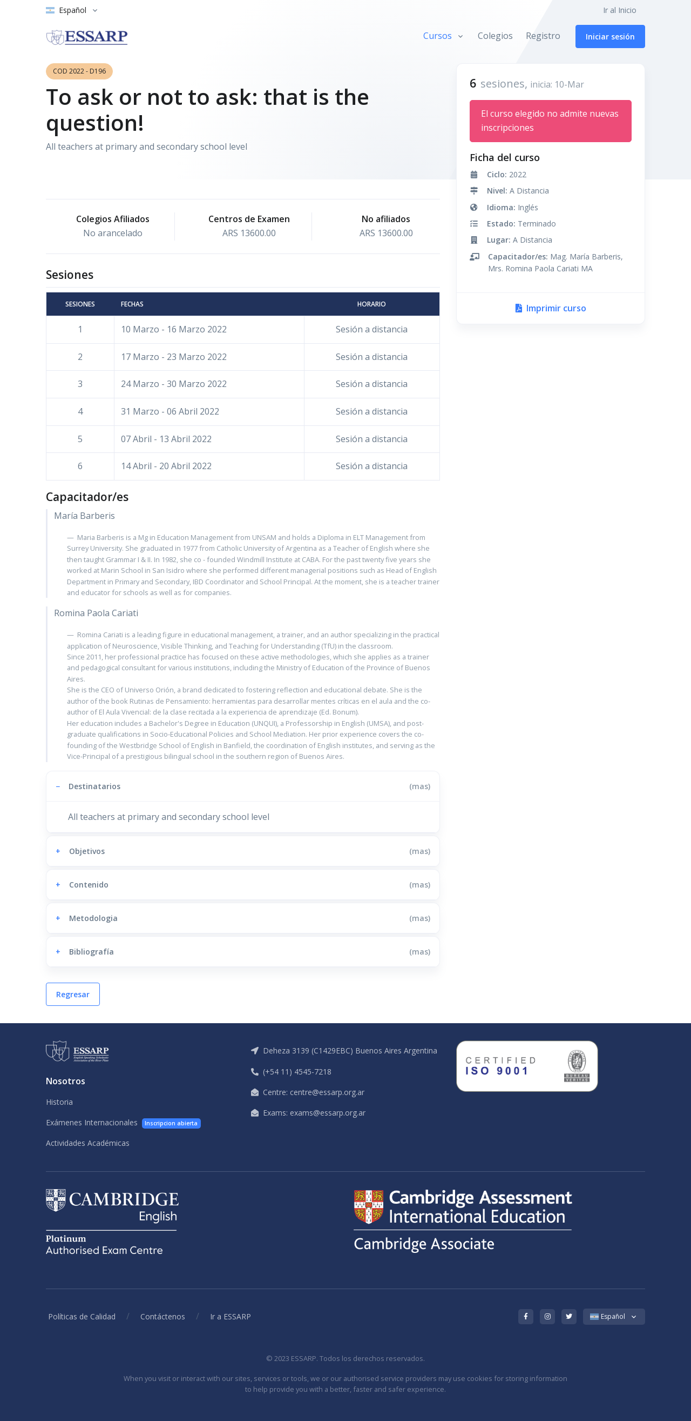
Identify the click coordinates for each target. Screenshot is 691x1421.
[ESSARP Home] (87, 36)
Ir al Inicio (619, 10)
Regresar (73, 994)
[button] (242, 786)
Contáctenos (162, 1316)
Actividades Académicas (88, 1143)
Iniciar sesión (610, 36)
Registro (543, 36)
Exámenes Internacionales (123, 1123)
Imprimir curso (551, 308)
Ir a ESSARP (230, 1316)
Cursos (437, 36)
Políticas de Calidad (82, 1316)
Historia (59, 1102)
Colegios (495, 36)
